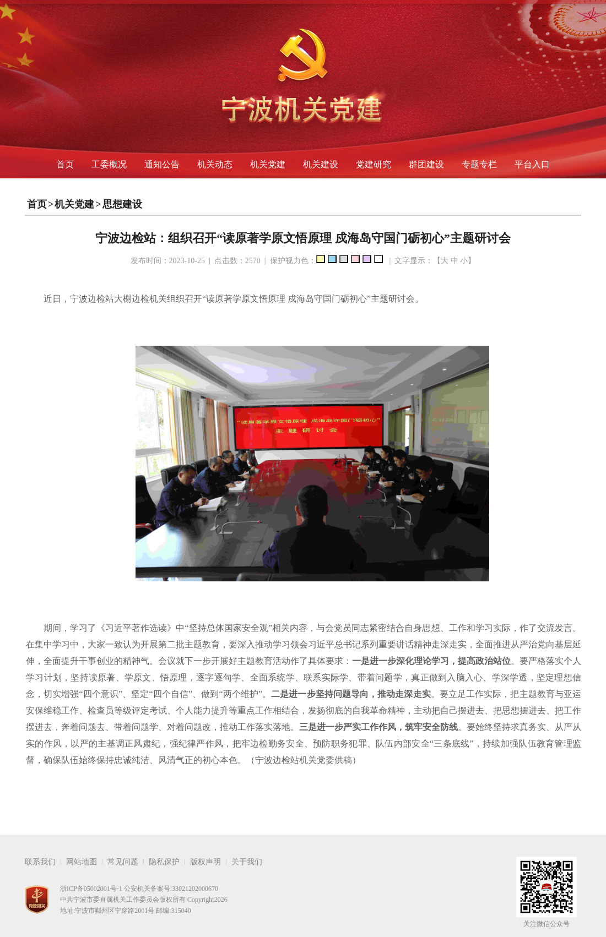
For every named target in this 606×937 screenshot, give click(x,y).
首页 (65, 164)
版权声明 (205, 862)
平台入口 (532, 164)
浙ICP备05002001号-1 (91, 888)
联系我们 (40, 862)
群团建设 (426, 164)
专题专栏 (479, 164)
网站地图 (81, 862)
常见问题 (122, 862)
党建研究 (373, 164)
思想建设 (122, 204)
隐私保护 (164, 862)
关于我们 (246, 862)
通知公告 (162, 164)
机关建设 (320, 164)
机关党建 (267, 164)
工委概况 (109, 164)
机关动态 (214, 164)
